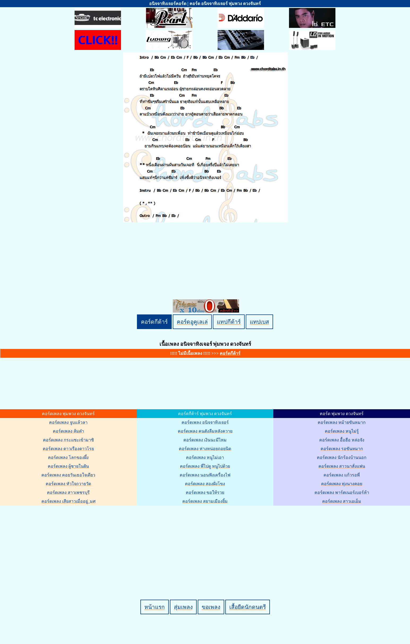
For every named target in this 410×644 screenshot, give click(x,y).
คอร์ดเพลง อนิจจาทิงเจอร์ (205, 422)
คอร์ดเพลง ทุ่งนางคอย (341, 483)
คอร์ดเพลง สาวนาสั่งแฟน (341, 466)
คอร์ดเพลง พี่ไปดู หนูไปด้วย (205, 466)
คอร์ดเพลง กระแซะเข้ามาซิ (68, 440)
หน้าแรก (154, 607)
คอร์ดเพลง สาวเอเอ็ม (341, 501)
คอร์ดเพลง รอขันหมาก (342, 448)
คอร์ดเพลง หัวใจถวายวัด (68, 483)
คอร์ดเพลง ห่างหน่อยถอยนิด (205, 448)
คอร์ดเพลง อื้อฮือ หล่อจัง (341, 440)
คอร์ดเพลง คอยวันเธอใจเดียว (68, 475)
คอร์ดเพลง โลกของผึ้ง (68, 457)
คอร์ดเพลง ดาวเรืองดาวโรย (68, 448)
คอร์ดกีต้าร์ (154, 322)
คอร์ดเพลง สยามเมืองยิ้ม (205, 501)
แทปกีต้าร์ (229, 322)
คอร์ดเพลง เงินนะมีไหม (205, 440)
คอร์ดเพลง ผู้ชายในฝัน (68, 466)
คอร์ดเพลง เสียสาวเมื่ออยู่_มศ (68, 501)
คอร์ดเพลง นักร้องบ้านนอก (341, 457)
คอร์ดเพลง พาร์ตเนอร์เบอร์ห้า (341, 492)
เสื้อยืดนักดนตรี (247, 607)
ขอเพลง (211, 607)
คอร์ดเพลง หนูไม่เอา (205, 457)
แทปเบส (259, 322)
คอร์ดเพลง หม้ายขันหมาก (342, 422)
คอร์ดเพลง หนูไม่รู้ (342, 431)
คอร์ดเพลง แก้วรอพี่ (341, 475)
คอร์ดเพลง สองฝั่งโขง (205, 483)
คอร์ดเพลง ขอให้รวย (205, 492)
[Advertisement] (206, 543)
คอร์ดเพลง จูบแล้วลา (68, 422)
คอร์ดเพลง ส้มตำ (68, 431)
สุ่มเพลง (183, 607)
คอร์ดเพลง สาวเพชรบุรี (68, 492)
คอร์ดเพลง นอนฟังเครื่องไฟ (205, 475)
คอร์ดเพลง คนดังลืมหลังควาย (205, 431)
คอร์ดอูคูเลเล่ (192, 322)
